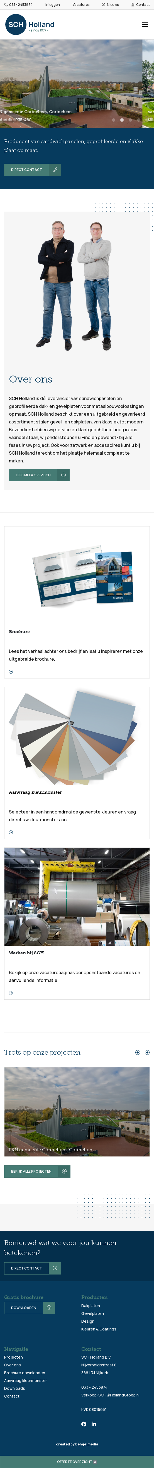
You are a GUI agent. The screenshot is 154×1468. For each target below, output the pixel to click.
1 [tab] (113, 121)
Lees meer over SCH (33, 475)
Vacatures (81, 4)
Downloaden (23, 1307)
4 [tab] (138, 121)
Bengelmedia (86, 1444)
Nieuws (110, 4)
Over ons (12, 1364)
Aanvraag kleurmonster (25, 1380)
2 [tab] (122, 121)
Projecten (13, 1357)
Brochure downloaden (24, 1372)
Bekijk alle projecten (31, 1171)
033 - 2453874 (18, 4)
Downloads (14, 1388)
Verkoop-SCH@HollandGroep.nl (110, 1395)
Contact (140, 4)
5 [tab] (147, 121)
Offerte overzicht (77, 1461)
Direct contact (26, 169)
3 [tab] (130, 121)
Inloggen (52, 4)
